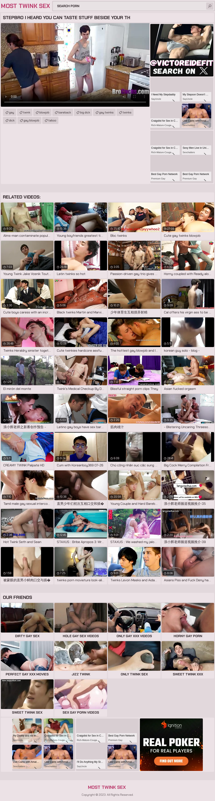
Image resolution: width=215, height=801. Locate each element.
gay (11, 112)
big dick (85, 112)
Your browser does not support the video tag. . (75, 65)
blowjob (44, 112)
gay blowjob (31, 120)
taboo (52, 120)
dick (11, 120)
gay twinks (106, 112)
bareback (64, 112)
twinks (127, 112)
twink (26, 112)
